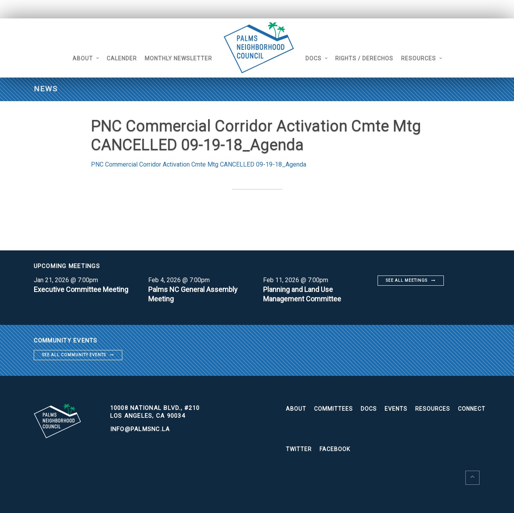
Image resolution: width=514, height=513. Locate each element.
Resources (418, 58)
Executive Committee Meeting (81, 289)
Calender (122, 58)
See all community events (74, 355)
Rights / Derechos (364, 58)
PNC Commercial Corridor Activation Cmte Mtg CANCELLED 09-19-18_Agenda (198, 164)
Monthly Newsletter (178, 58)
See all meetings (406, 280)
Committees (333, 409)
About (83, 58)
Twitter (299, 449)
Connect (471, 409)
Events (396, 409)
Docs (313, 58)
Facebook (335, 449)
